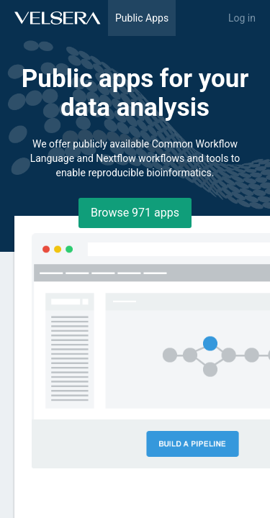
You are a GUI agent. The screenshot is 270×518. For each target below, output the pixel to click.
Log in (242, 18)
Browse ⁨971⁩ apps (135, 212)
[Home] (57, 18)
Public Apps (141, 18)
